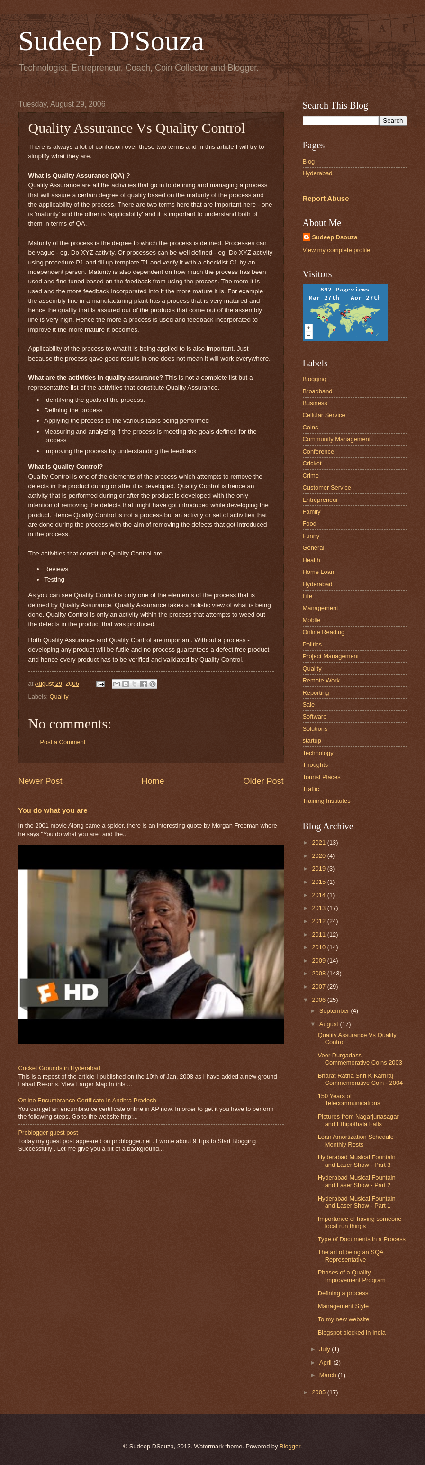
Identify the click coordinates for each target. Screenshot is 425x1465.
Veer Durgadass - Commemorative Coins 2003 (360, 1059)
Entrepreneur (320, 499)
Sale (309, 704)
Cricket (312, 463)
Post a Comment (63, 742)
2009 (319, 960)
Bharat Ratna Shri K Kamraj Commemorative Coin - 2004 (360, 1079)
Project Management (331, 656)
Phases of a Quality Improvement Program (352, 1276)
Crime (311, 475)
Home (152, 781)
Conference (319, 451)
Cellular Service (324, 415)
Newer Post (40, 781)
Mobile (312, 620)
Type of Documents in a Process (362, 1239)
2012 (319, 921)
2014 (319, 895)
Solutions (315, 728)
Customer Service (327, 487)
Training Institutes (327, 800)
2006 (319, 999)
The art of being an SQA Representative (350, 1255)
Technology (318, 752)
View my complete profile (337, 250)
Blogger (290, 1446)
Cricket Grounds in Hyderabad (59, 1068)
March (328, 1375)
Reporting (316, 692)
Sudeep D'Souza (111, 40)
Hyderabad (318, 173)
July (325, 1349)
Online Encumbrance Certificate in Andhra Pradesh (87, 1100)
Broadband (318, 391)
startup (312, 740)
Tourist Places (322, 777)
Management (320, 607)
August (329, 1024)
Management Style (343, 1306)
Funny (311, 535)
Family (312, 511)
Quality (59, 696)
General (314, 547)
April (326, 1362)
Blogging (314, 378)
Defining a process (343, 1293)
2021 (319, 842)
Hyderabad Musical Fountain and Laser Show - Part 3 (357, 1161)
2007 (319, 986)
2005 (319, 1392)
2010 (319, 947)
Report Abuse (326, 198)
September (335, 1010)
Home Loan (319, 571)
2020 (319, 855)
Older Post (263, 781)
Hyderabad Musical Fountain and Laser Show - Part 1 (357, 1202)
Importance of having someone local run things (360, 1222)
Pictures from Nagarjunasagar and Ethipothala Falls (358, 1120)
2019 (319, 868)
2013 (319, 907)
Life (308, 596)
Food (309, 523)
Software (315, 716)
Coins (310, 427)
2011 (319, 934)
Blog (309, 161)
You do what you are (53, 810)
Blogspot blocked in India (352, 1332)
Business (315, 403)
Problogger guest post (48, 1132)
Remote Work (321, 680)
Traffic (311, 788)
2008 (319, 973)
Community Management (337, 439)
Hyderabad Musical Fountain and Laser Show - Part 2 (357, 1181)
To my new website (344, 1319)
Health (311, 560)
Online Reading (324, 632)
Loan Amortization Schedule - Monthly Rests (358, 1140)
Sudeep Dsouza (335, 237)
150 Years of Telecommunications (349, 1099)
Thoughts (315, 764)
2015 (319, 881)
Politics (312, 644)
